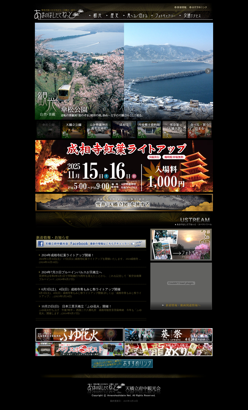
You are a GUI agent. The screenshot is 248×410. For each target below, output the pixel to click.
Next (208, 71)
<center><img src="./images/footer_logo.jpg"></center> (124, 385)
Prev (40, 71)
